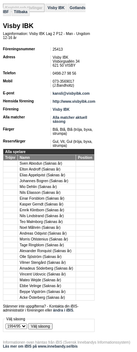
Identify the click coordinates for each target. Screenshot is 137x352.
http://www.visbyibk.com (74, 101)
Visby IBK (56, 8)
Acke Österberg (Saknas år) (42, 298)
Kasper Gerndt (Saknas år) (42, 204)
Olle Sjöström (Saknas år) (40, 257)
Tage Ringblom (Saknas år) (42, 245)
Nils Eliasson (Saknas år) (40, 193)
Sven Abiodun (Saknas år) (41, 163)
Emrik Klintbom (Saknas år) (42, 210)
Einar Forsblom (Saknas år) (42, 198)
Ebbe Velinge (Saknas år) (40, 286)
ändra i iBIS (63, 310)
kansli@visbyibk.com (71, 93)
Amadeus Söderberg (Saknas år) (46, 268)
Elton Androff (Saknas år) (40, 169)
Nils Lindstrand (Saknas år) (42, 216)
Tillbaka (20, 12)
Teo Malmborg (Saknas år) (41, 222)
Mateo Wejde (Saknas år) (40, 280)
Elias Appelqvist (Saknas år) (42, 175)
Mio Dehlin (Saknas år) (38, 187)
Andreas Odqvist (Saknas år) (43, 233)
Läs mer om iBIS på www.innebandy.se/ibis (40, 346)
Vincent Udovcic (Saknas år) (43, 274)
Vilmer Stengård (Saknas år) (43, 263)
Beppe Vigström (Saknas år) (42, 292)
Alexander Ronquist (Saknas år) (46, 251)
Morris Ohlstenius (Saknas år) (44, 239)
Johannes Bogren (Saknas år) (44, 181)
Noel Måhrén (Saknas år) (40, 228)
